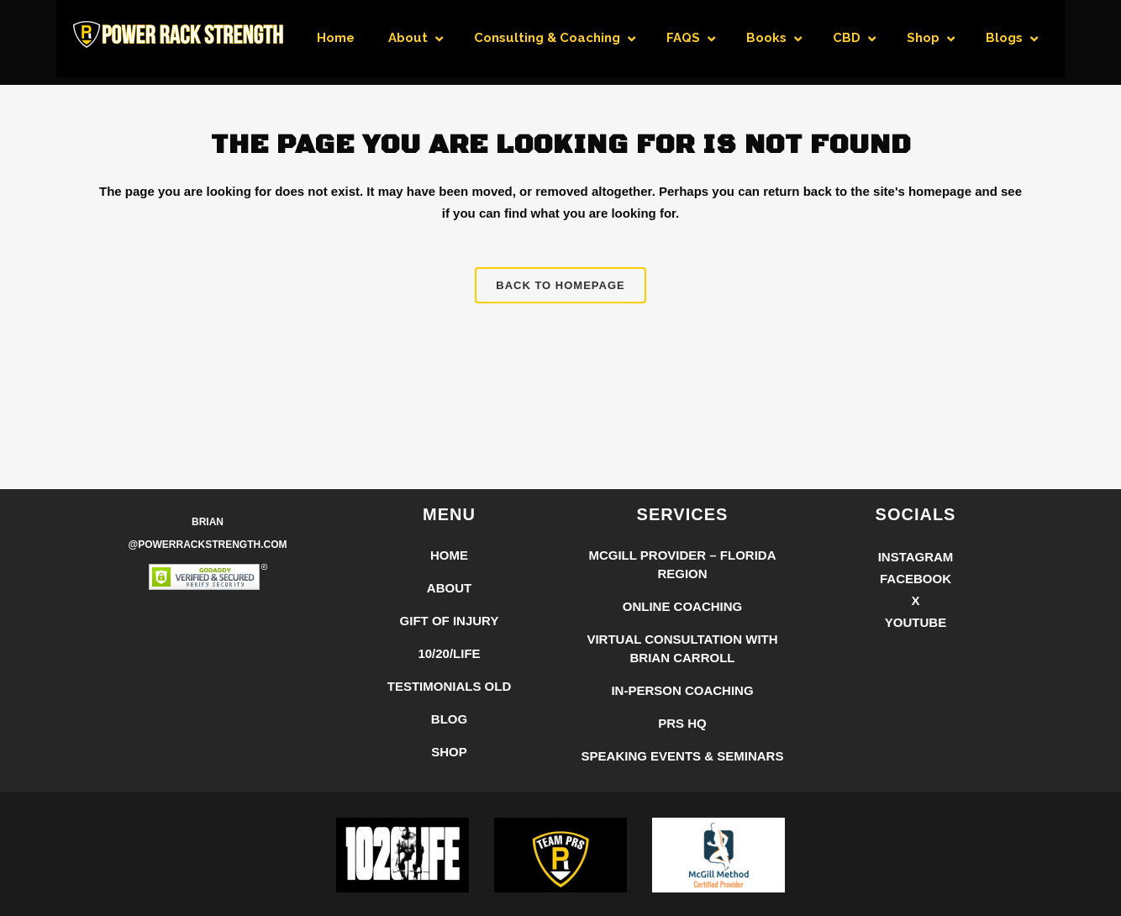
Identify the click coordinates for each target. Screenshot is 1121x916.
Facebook (915, 578)
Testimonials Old (449, 686)
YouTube (915, 622)
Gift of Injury (449, 620)
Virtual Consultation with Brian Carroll (682, 648)
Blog (449, 719)
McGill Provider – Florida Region (682, 564)
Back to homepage (560, 285)
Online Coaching (683, 606)
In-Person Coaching (682, 690)
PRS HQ (682, 723)
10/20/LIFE (449, 653)
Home (449, 555)
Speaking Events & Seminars (683, 756)
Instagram (916, 557)
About (449, 588)
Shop (449, 752)
